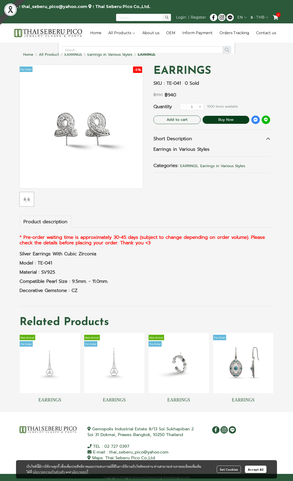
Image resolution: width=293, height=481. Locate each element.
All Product (49, 54)
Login (181, 17)
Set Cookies (229, 470)
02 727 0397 (116, 446)
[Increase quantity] (200, 106)
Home (28, 54)
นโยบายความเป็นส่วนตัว (49, 472)
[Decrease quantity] (183, 106)
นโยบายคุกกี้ (80, 472)
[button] (143, 17)
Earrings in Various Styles (109, 54)
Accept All (255, 470)
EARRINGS (73, 54)
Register (198, 17)
